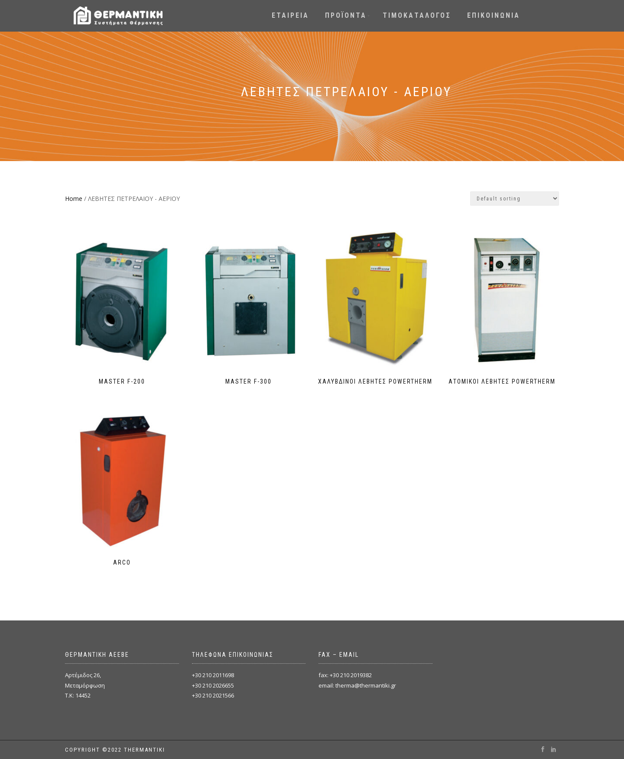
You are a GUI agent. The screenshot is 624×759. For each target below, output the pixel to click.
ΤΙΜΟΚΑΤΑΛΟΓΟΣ (417, 15)
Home (73, 198)
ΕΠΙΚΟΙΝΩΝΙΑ (493, 15)
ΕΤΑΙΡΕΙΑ (290, 15)
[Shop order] (514, 198)
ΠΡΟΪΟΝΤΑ (346, 15)
